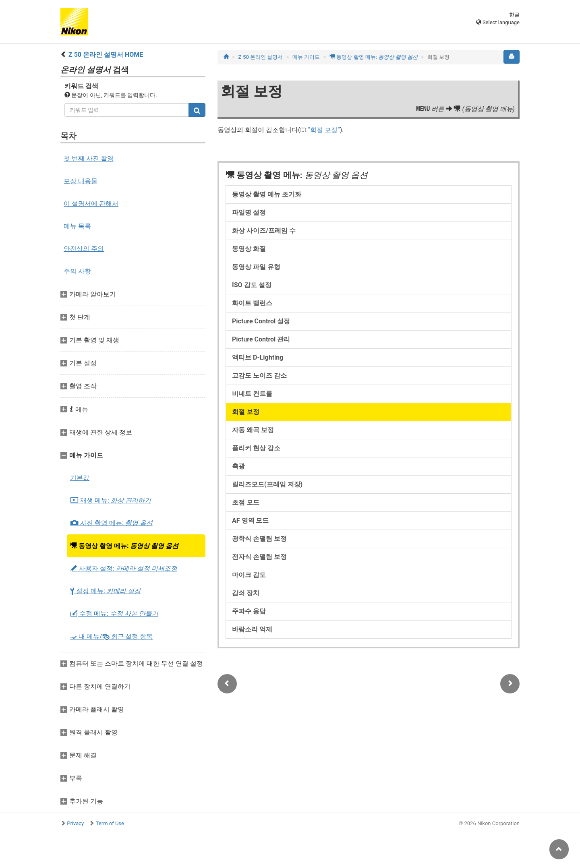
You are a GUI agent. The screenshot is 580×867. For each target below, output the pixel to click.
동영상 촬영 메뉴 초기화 (266, 194)
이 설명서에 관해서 (91, 203)
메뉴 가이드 (306, 57)
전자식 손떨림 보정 (259, 557)
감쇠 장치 (245, 593)
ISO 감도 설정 (251, 285)
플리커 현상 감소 (256, 448)
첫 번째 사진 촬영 (89, 158)
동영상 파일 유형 (256, 267)
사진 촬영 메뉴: (111, 523)
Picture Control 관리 (261, 339)
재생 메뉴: (110, 501)
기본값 (79, 478)
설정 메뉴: (105, 591)
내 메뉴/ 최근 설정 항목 (111, 636)
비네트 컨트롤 (252, 393)
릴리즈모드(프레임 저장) (267, 484)
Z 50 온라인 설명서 (260, 57)
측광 (238, 466)
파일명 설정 (249, 212)
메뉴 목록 (77, 226)
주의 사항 (77, 271)
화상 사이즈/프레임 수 (264, 230)
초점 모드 (245, 502)
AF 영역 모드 (250, 520)
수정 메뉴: (114, 614)
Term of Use (110, 823)
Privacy (75, 823)
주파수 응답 (249, 611)
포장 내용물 (80, 181)
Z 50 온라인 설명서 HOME (105, 54)
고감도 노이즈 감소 (259, 375)
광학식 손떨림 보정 (259, 538)
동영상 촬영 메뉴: (124, 546)
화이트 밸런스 (252, 303)
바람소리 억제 (252, 629)
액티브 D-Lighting (257, 357)
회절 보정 (324, 130)
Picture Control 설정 (261, 321)
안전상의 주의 (84, 248)
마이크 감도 (249, 575)
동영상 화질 (249, 248)
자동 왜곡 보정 (253, 430)
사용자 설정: (123, 569)
